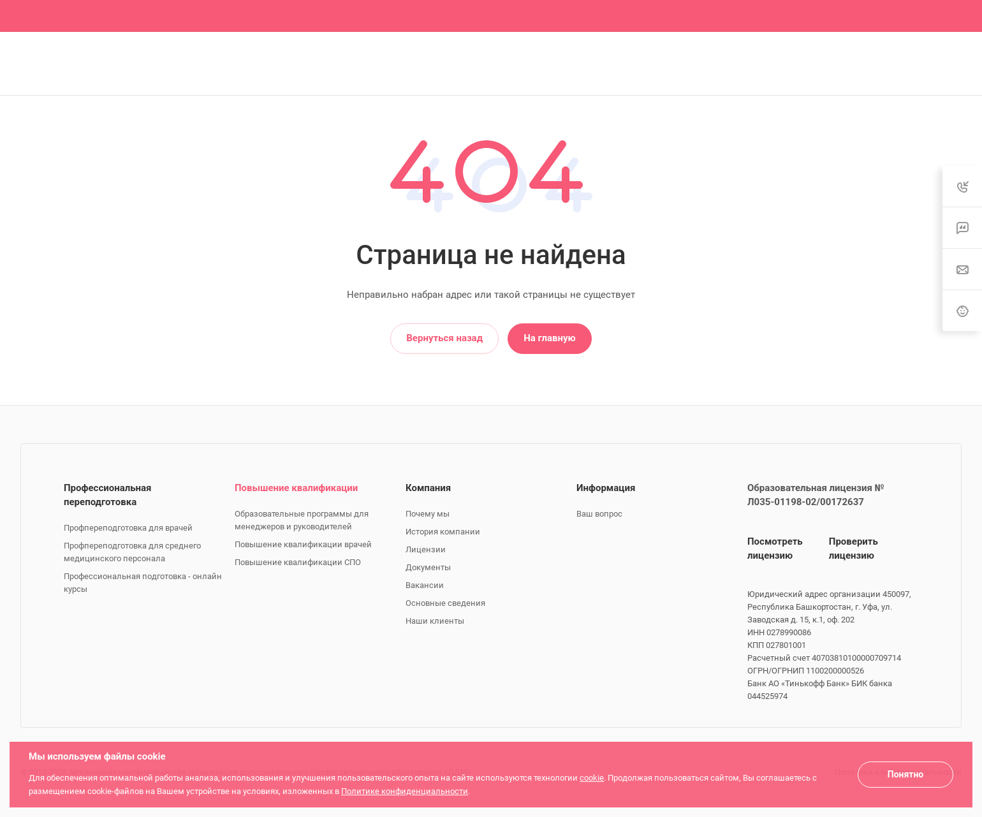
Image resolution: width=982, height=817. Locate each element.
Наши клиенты (435, 621)
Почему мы (428, 514)
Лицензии (426, 549)
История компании (443, 531)
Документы (428, 567)
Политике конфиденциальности (404, 791)
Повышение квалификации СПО (298, 562)
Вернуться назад (444, 338)
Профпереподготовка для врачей (128, 528)
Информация (605, 488)
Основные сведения (445, 603)
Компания (428, 488)
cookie (592, 778)
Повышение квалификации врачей (303, 544)
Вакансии (425, 585)
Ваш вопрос (599, 514)
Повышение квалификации (296, 488)
